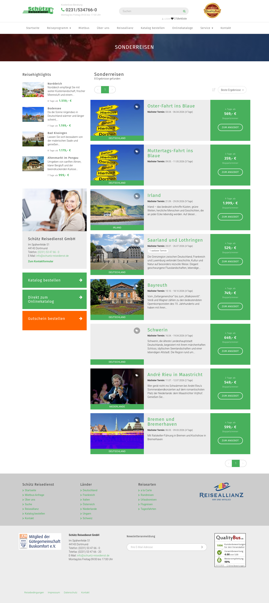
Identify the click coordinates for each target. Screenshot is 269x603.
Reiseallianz (125, 28)
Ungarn (87, 513)
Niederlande (90, 508)
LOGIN (166, 19)
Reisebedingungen (34, 592)
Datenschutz (70, 592)
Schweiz (87, 518)
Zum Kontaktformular (40, 261)
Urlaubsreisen (149, 499)
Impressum (54, 592)
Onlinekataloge (182, 28)
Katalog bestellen (153, 28)
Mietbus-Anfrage (34, 494)
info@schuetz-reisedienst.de (52, 255)
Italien (86, 499)
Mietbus (83, 28)
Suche (28, 504)
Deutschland (90, 490)
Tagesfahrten (148, 508)
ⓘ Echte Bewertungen (236, 565)
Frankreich (89, 494)
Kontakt (226, 28)
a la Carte (146, 490)
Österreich (89, 504)
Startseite (32, 28)
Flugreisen (147, 504)
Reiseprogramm (59, 28)
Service (206, 28)
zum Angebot (230, 127)
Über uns (103, 28)
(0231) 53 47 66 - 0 (48, 252)
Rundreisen (147, 494)
